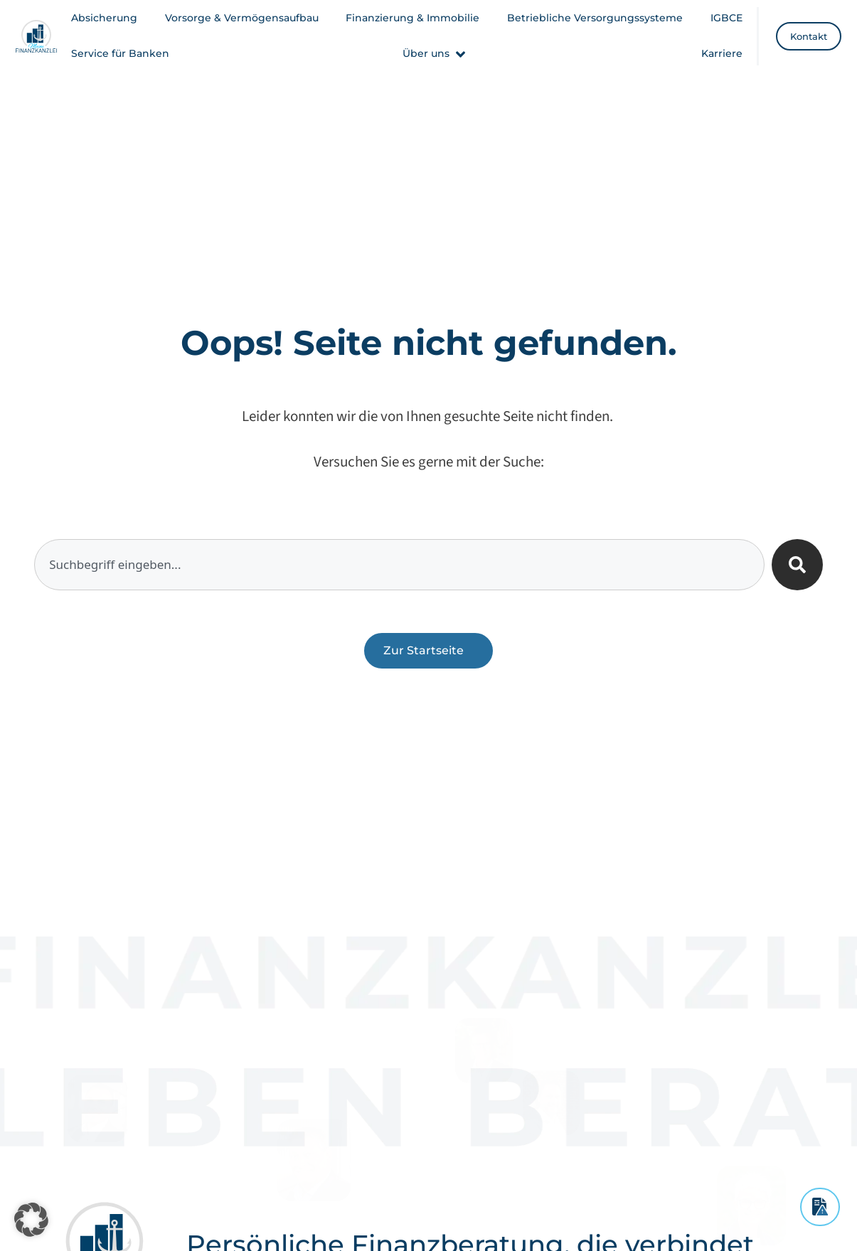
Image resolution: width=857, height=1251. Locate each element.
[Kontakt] (808, 36)
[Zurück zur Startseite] (428, 651)
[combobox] (399, 564)
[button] (435, 54)
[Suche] (797, 564)
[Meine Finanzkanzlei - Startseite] (36, 36)
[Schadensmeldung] (820, 1207)
